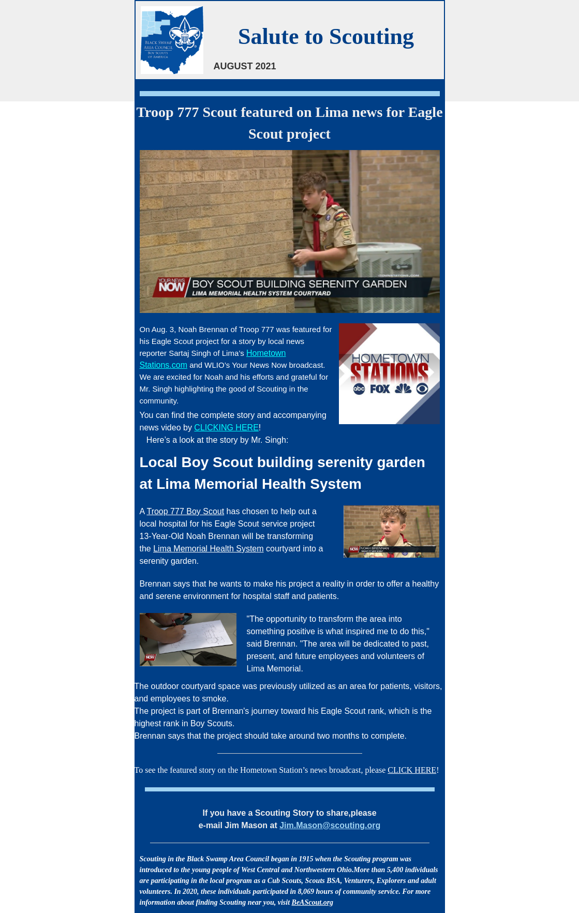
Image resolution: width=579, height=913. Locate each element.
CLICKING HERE (226, 427)
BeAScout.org (313, 902)
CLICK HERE (412, 770)
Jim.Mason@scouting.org (329, 825)
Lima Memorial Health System (208, 548)
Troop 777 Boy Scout (185, 511)
